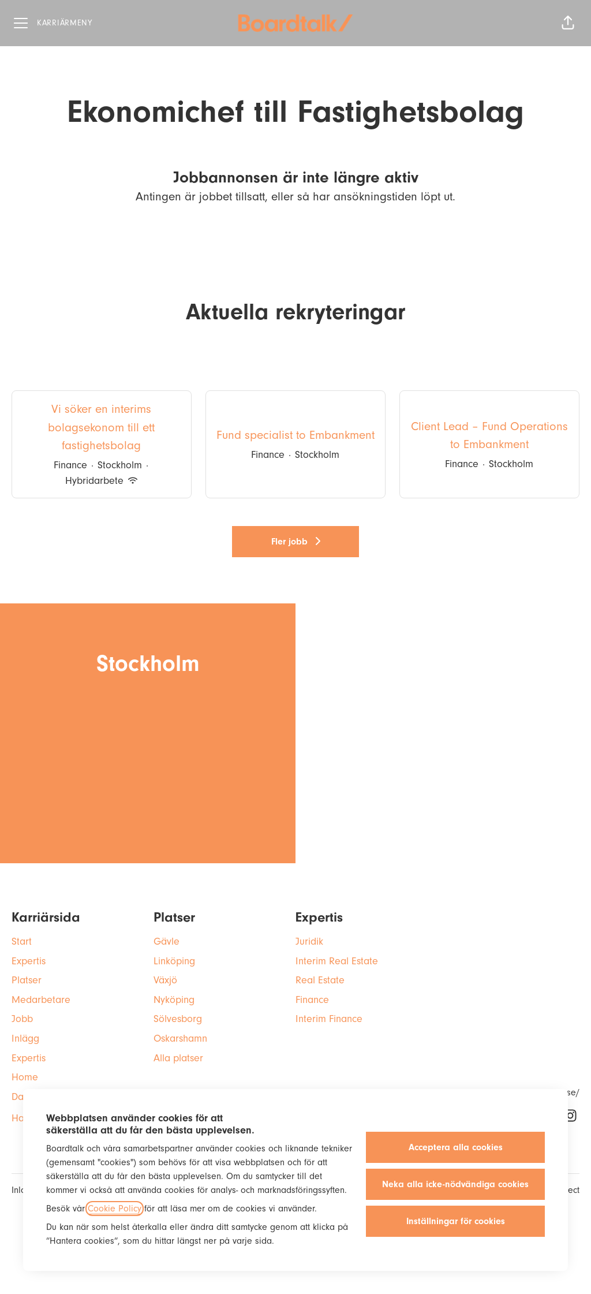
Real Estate (320, 980)
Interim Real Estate (337, 961)
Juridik (309, 941)
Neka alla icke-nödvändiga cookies (455, 1184)
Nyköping (174, 1000)
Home (25, 1077)
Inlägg (25, 1038)
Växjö (165, 980)
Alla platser (178, 1058)
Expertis (29, 961)
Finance (312, 1000)
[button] (568, 23)
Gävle (166, 941)
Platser (27, 980)
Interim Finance (329, 1019)
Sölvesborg (178, 1019)
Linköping (174, 961)
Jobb (22, 1019)
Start (22, 941)
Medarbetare (41, 1000)
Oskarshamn (180, 1038)
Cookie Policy (114, 1208)
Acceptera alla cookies (456, 1147)
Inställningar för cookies (455, 1221)
